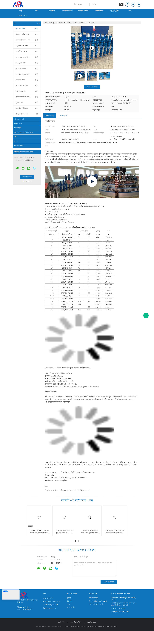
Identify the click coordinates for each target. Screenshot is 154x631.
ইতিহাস (69, 601)
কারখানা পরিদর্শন (83, 11)
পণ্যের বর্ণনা (63, 115)
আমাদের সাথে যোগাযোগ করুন (23, 132)
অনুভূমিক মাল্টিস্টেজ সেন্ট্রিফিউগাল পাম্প (27, 108)
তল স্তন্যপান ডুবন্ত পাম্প (27, 40)
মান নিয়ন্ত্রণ (17, 128)
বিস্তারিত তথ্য (49, 115)
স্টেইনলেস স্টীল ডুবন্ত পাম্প (27, 34)
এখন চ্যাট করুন (22, 16)
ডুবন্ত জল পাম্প (27, 29)
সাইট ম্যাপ (61, 622)
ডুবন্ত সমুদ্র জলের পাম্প (27, 57)
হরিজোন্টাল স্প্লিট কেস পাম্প (27, 97)
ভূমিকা (69, 598)
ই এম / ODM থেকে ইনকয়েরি (98, 601)
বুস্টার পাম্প (27, 103)
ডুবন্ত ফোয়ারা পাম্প (27, 68)
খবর (130, 11)
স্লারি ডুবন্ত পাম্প (27, 63)
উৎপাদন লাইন (93, 598)
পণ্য (36, 11)
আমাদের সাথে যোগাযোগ (114, 11)
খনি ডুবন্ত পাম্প (27, 80)
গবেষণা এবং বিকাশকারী (96, 604)
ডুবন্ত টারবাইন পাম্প (27, 86)
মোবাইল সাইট (91, 622)
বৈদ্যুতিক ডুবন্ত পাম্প (27, 46)
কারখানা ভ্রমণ (18, 123)
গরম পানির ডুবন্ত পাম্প (27, 74)
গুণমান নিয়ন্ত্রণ (98, 11)
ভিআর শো (52, 11)
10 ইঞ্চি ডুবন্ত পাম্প (83, 490)
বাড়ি (20, 11)
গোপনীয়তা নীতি (76, 622)
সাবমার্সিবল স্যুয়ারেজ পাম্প (27, 51)
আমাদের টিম (71, 607)
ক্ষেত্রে (15, 141)
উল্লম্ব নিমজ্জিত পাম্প (27, 114)
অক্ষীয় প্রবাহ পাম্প (27, 91)
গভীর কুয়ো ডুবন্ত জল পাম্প (67, 490)
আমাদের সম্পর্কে (67, 11)
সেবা (68, 604)
